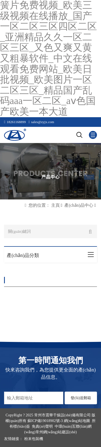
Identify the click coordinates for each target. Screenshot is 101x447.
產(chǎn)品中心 (78, 205)
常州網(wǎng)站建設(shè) (56, 432)
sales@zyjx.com (42, 122)
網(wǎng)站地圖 (77, 421)
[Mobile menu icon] (93, 135)
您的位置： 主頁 (44, 205)
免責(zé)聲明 (42, 426)
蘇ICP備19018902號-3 (45, 421)
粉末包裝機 (33, 439)
